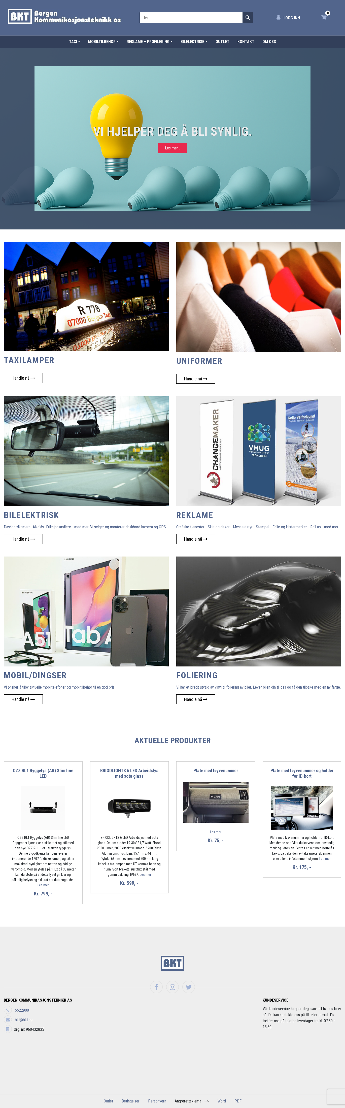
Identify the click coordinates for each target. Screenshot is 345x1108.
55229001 (23, 1010)
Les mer (43, 885)
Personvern (157, 1101)
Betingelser (131, 1101)
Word (222, 1101)
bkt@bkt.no (23, 1019)
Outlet (222, 41)
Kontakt (245, 41)
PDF (238, 1101)
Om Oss (269, 41)
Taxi (73, 41)
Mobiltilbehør (102, 41)
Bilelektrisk (192, 41)
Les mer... (172, 148)
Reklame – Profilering (148, 41)
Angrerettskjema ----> (192, 1101)
